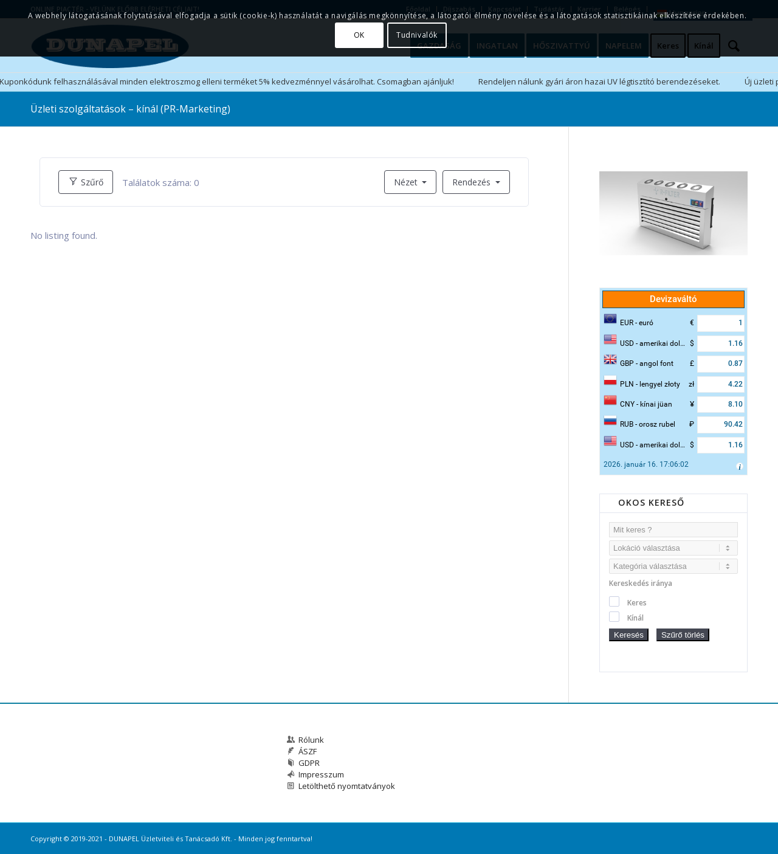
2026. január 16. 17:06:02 (646, 464)
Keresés (629, 634)
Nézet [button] (407, 182)
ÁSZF (307, 751)
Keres (637, 602)
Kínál (635, 618)
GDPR (309, 762)
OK (359, 35)
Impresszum (321, 774)
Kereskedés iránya (640, 583)
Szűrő (85, 182)
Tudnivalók (417, 35)
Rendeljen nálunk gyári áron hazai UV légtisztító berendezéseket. (599, 81)
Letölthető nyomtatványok (346, 785)
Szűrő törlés (682, 634)
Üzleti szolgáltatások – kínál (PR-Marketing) (130, 108)
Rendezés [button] (472, 182)
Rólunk (311, 739)
